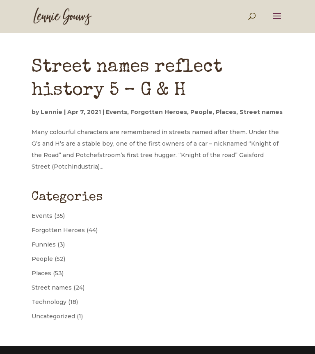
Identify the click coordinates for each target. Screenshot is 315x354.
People (201, 112)
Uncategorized (53, 316)
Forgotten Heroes (158, 112)
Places (226, 112)
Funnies (44, 244)
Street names (261, 112)
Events (116, 112)
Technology (49, 302)
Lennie (51, 112)
